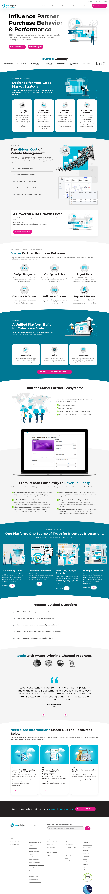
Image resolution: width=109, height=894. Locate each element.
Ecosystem (65, 6)
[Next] (67, 715)
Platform (45, 6)
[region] (54, 701)
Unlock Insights (35, 47)
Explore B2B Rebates (85, 810)
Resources (76, 6)
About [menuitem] (84, 839)
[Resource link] (24, 770)
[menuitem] (15, 842)
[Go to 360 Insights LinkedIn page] (35, 826)
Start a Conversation (99, 5)
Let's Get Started (17, 47)
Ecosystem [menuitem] (50, 839)
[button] (51, 715)
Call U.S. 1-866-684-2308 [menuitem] (94, 1)
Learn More (8, 586)
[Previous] (42, 715)
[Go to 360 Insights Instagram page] (40, 826)
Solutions (55, 6)
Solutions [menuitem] (31, 839)
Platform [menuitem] (13, 839)
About (85, 6)
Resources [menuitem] (68, 839)
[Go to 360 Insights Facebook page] (37, 826)
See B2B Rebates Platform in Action (53, 372)
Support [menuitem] (106, 1)
